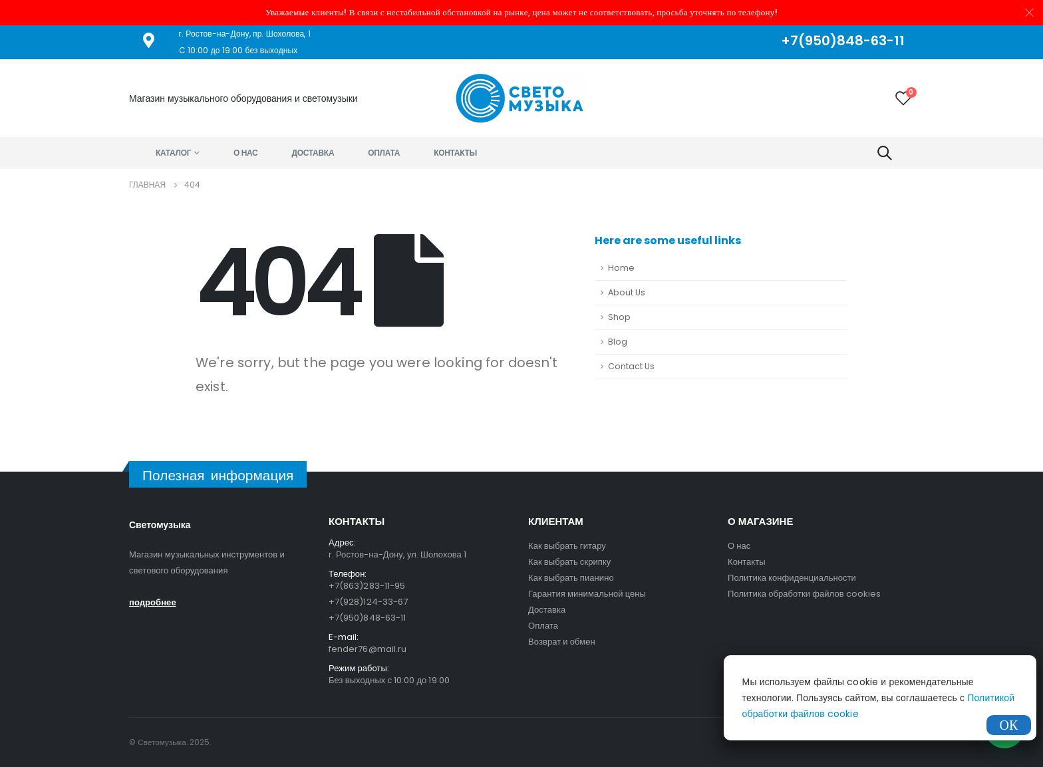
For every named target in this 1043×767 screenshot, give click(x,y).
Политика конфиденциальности (792, 577)
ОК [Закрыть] (1009, 725)
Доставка (313, 152)
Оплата (384, 152)
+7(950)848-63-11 (367, 617)
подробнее (152, 602)
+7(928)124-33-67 (368, 601)
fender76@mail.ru (367, 649)
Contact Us (631, 366)
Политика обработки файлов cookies (804, 593)
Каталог (173, 152)
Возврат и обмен (561, 641)
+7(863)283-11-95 (367, 585)
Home (621, 267)
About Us (626, 292)
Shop (619, 317)
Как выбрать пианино (571, 577)
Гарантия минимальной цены (587, 593)
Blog (617, 341)
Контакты (455, 152)
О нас (245, 152)
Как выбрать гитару (567, 545)
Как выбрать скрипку (569, 561)
